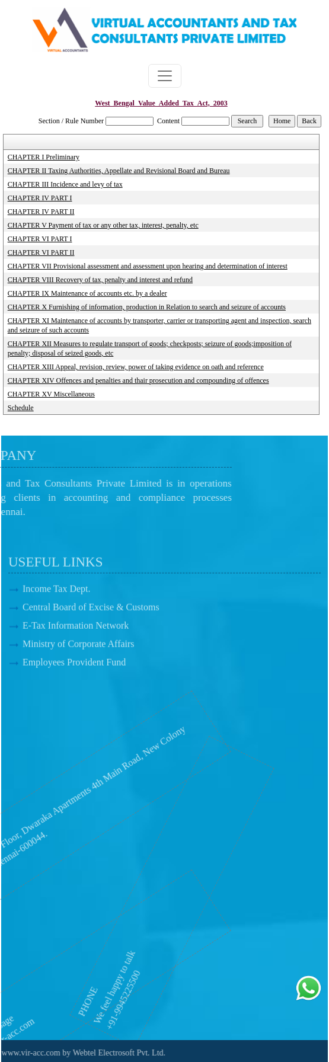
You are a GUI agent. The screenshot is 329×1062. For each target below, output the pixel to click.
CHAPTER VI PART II (41, 252)
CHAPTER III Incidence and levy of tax (65, 184)
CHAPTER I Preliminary (43, 157)
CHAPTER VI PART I (40, 239)
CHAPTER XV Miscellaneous (51, 394)
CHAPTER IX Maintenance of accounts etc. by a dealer (87, 293)
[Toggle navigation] (164, 76)
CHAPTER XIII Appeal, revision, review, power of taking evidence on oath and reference (136, 367)
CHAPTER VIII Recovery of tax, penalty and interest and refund (100, 280)
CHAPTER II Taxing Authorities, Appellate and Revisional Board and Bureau (119, 171)
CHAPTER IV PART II (41, 211)
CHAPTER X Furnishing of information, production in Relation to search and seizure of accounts (147, 307)
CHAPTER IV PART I (40, 198)
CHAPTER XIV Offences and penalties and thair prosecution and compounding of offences (138, 380)
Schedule (21, 408)
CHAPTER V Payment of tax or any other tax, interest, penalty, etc (103, 225)
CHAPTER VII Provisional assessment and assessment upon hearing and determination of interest (148, 266)
